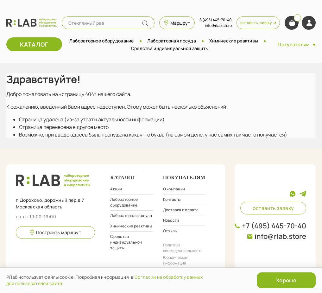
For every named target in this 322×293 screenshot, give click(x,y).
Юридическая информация (175, 260)
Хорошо (286, 280)
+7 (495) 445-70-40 (274, 226)
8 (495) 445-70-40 (215, 19)
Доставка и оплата (181, 210)
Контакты (172, 199)
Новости (171, 220)
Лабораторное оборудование (101, 41)
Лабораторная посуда (171, 41)
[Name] (145, 23)
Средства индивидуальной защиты (170, 48)
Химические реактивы (233, 41)
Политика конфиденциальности (183, 247)
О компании (174, 189)
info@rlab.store (280, 236)
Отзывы (170, 230)
